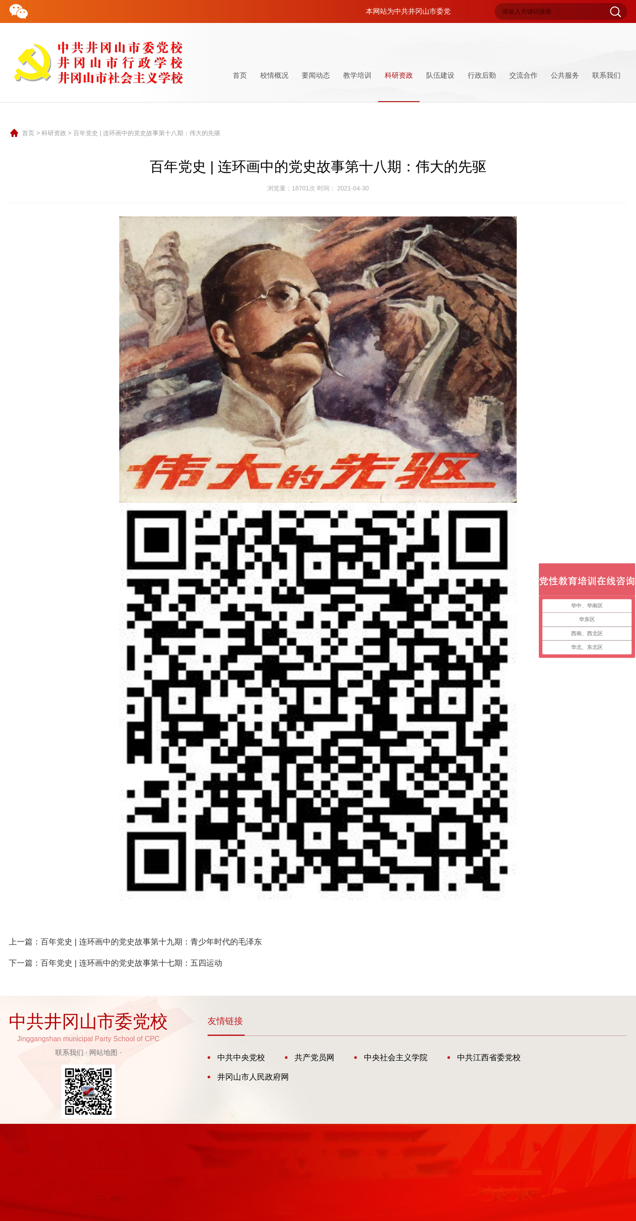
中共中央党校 (241, 1057)
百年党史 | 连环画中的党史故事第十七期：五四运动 (131, 963)
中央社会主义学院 (396, 1057)
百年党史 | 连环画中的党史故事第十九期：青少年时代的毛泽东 (151, 941)
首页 (240, 75)
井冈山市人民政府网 (253, 1077)
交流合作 (523, 75)
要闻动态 (316, 75)
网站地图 (103, 1052)
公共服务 (565, 75)
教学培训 (357, 75)
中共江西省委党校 (489, 1057)
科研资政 (399, 87)
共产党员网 (314, 1057)
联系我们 (606, 75)
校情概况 (274, 75)
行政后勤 (482, 75)
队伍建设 (440, 75)
